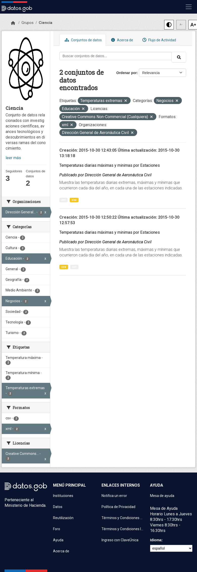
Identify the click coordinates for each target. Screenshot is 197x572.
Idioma (155, 540)
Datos (57, 507)
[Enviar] (178, 57)
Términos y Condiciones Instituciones (123, 529)
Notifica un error (114, 496)
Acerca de (121, 40)
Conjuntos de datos (82, 40)
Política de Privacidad (118, 507)
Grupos (27, 22)
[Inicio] (13, 23)
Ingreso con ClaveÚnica (120, 540)
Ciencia (45, 22)
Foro (56, 529)
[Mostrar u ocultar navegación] (188, 7)
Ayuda (58, 540)
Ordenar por (126, 73)
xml (63, 199)
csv (74, 199)
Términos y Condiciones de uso (123, 518)
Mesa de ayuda (162, 496)
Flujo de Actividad (158, 40)
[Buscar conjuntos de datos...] (115, 56)
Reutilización (63, 518)
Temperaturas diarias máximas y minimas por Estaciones (109, 165)
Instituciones (63, 496)
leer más (13, 157)
